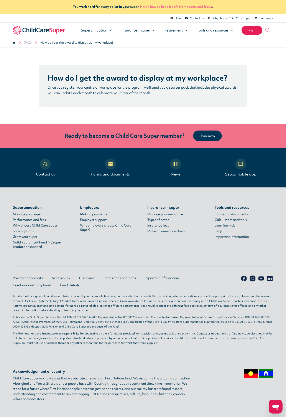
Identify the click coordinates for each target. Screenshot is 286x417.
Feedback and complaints (32, 285)
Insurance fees (158, 225)
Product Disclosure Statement (32, 301)
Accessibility (61, 278)
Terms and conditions (120, 278)
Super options (23, 231)
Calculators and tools (231, 220)
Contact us (194, 18)
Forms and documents (110, 168)
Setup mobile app (240, 168)
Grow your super (25, 237)
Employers (264, 18)
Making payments (93, 214)
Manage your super (27, 214)
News (175, 168)
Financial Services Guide (112, 301)
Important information (232, 237)
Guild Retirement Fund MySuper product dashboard (37, 244)
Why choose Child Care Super (229, 18)
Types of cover (158, 220)
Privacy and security (28, 278)
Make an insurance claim (166, 231)
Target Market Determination (72, 301)
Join (176, 18)
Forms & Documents (157, 301)
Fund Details (69, 285)
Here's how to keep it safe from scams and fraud (176, 7)
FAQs (28, 43)
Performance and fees (29, 220)
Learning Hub (225, 225)
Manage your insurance (165, 214)
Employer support (93, 220)
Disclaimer (87, 278)
